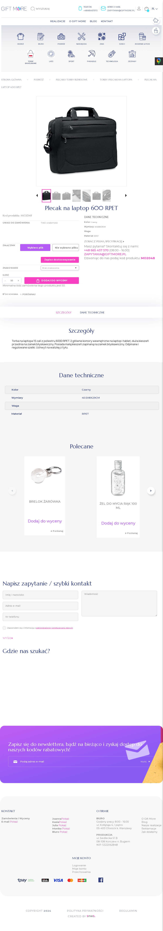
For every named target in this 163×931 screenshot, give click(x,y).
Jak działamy (149, 831)
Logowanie (79, 865)
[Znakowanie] (60, 268)
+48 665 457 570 (96, 250)
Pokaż (14, 821)
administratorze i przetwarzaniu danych (54, 628)
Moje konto (79, 868)
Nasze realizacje (152, 825)
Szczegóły (64, 312)
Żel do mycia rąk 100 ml (118, 506)
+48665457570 (90, 10)
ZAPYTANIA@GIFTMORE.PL (105, 254)
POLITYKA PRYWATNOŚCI (85, 910)
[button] (37, 196)
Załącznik (9, 245)
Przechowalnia (81, 871)
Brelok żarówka (45, 501)
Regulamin (128, 910)
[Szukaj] (47, 8)
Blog (144, 822)
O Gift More (149, 818)
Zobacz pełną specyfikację (104, 241)
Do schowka (10, 294)
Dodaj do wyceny (51, 280)
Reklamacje (149, 828)
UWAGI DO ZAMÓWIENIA (16, 222)
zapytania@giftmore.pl (121, 10)
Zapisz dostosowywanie (59, 259)
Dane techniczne (92, 312)
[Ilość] (12, 280)
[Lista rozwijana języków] (155, 9)
